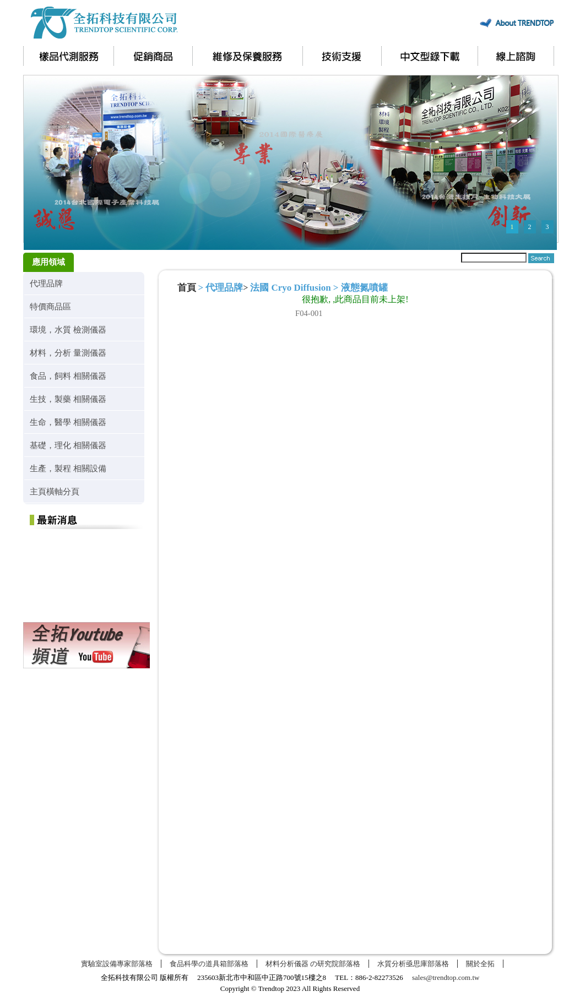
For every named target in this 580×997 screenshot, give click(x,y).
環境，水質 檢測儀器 (68, 329)
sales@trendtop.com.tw (445, 977)
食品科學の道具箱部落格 (209, 964)
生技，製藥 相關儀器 (68, 399)
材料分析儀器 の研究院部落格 (312, 964)
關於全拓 (480, 964)
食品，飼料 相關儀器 (68, 375)
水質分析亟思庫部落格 (413, 964)
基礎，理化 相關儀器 (68, 445)
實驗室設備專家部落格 (117, 964)
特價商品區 (50, 306)
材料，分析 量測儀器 (68, 352)
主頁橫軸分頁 (54, 491)
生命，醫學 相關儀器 (68, 422)
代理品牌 (46, 283)
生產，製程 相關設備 (68, 468)
